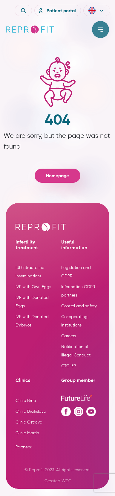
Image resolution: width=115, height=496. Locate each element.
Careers (68, 335)
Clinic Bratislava (31, 411)
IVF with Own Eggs (33, 286)
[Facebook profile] (66, 411)
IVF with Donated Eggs (32, 302)
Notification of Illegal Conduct (76, 351)
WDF (66, 480)
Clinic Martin (27, 432)
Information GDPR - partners (80, 291)
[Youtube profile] (91, 411)
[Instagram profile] (78, 411)
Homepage (57, 176)
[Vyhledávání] (23, 10)
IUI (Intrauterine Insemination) (30, 272)
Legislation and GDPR (76, 272)
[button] (96, 10)
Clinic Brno (26, 400)
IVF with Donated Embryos (32, 321)
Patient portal (56, 10)
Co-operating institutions (74, 321)
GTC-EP (68, 365)
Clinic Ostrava (29, 422)
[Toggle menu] (100, 29)
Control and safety (79, 306)
